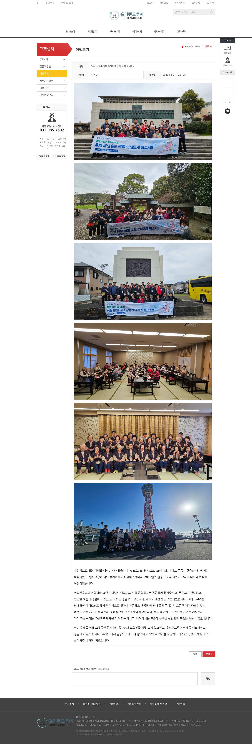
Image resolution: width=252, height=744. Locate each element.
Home (188, 46)
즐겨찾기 (50, 3)
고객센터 (211, 3)
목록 (195, 654)
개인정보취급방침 (92, 704)
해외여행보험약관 (159, 704)
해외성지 (92, 31)
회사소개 (70, 31)
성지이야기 (159, 31)
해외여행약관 (134, 704)
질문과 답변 (44, 156)
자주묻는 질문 (59, 156)
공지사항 (44, 59)
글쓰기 (209, 654)
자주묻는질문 (46, 81)
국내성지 (114, 31)
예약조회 (227, 53)
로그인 (150, 3)
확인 (208, 678)
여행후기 (44, 73)
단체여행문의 (46, 95)
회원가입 (196, 3)
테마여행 (137, 31)
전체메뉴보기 (67, 3)
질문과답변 (227, 66)
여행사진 (44, 88)
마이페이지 (180, 3)
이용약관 (114, 704)
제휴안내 (181, 704)
